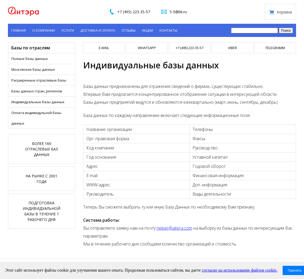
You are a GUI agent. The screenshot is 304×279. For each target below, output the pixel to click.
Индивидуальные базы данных (37, 102)
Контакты (168, 30)
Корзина (284, 12)
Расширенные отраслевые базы (38, 80)
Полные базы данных (29, 58)
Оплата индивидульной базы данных (36, 118)
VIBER (232, 47)
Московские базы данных (33, 69)
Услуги (67, 30)
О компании (43, 30)
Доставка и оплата (97, 30)
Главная (18, 30)
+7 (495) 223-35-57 (133, 11)
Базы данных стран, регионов (36, 91)
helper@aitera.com (174, 228)
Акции (147, 30)
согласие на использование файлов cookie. (240, 270)
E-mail (104, 47)
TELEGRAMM (275, 47)
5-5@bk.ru (178, 11)
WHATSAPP (147, 47)
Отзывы (128, 30)
